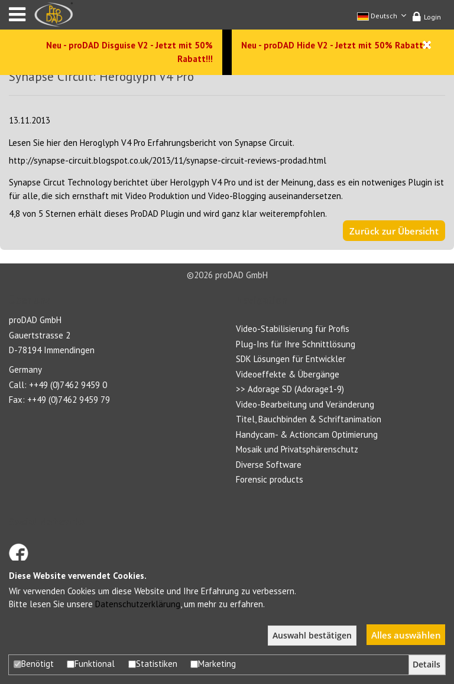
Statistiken (152, 663)
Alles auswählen (406, 635)
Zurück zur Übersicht (394, 231)
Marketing (213, 663)
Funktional (91, 663)
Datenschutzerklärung (137, 604)
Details (426, 664)
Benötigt (34, 663)
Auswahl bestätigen (312, 635)
